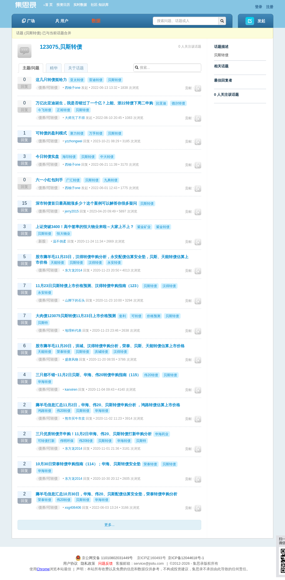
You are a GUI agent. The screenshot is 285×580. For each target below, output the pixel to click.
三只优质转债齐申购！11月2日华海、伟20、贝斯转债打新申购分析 (94, 434)
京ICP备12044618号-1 (186, 558)
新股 (42, 241)
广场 (28, 21)
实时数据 (80, 5)
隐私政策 (88, 563)
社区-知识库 (100, 5)
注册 (269, 7)
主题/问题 (31, 68)
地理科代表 (73, 330)
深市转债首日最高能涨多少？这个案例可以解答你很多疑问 (86, 203)
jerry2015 (72, 211)
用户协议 (70, 563)
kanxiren (71, 389)
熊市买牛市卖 (75, 418)
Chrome (43, 569)
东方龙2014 (73, 270)
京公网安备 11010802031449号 (104, 558)
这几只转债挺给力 (51, 79)
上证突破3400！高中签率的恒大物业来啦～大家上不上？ (85, 226)
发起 (261, 21)
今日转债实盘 (47, 156)
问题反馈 (105, 563)
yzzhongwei (73, 141)
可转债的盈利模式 (51, 133)
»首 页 (48, 5)
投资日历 (63, 5)
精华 (54, 68)
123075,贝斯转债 (61, 47)
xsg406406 (73, 508)
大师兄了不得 (75, 118)
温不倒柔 (59, 241)
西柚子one (72, 88)
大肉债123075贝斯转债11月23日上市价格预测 (76, 316)
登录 (258, 7)
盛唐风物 (71, 359)
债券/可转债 (48, 87)
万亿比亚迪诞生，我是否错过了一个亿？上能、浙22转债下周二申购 (94, 103)
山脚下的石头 (75, 300)
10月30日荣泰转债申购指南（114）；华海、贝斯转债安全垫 (88, 464)
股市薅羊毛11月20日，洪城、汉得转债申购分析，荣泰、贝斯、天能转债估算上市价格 (110, 346)
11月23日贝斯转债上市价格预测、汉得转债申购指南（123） (88, 285)
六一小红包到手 (49, 180)
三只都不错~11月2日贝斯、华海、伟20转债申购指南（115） (88, 375)
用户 (62, 21)
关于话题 (76, 68)
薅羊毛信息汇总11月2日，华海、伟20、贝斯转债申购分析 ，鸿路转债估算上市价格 (108, 405)
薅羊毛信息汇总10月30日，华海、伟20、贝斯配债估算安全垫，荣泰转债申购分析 (106, 494)
